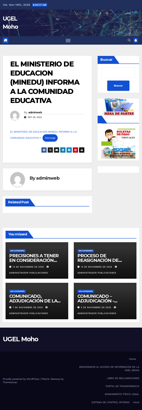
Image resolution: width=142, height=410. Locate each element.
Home (132, 359)
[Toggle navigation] (68, 40)
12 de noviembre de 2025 (97, 267)
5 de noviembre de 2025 (96, 307)
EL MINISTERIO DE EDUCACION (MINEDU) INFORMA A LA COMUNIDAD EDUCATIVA (44, 82)
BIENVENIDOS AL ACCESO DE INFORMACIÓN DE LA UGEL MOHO (109, 369)
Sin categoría (17, 251)
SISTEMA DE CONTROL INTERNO (111, 402)
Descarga (50, 137)
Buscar (106, 60)
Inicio (136, 402)
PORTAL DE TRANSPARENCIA (122, 386)
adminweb (35, 112)
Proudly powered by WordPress (21, 379)
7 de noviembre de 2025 (28, 307)
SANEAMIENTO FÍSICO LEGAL (122, 394)
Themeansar (10, 382)
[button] (129, 40)
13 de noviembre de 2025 (29, 267)
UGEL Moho (20, 339)
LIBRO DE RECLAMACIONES (123, 378)
